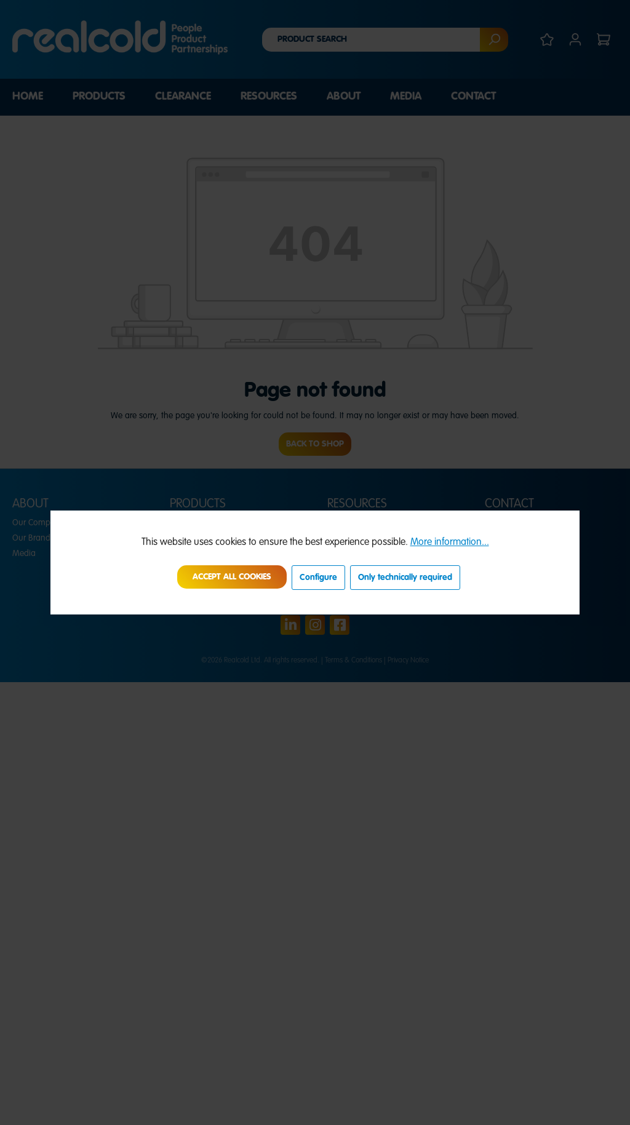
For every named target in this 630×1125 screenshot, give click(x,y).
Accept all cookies (232, 577)
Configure (318, 577)
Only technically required (405, 577)
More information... (449, 542)
